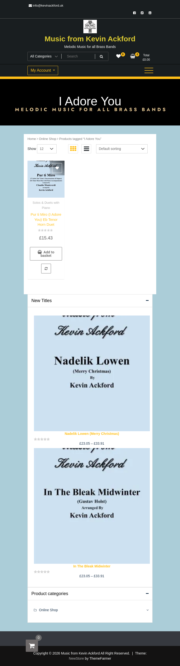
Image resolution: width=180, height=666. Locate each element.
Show (31, 149)
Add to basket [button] (47, 254)
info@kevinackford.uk (46, 5)
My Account (41, 70)
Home (31, 139)
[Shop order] (122, 148)
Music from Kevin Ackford (90, 39)
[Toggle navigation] (148, 70)
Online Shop (47, 139)
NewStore (76, 658)
